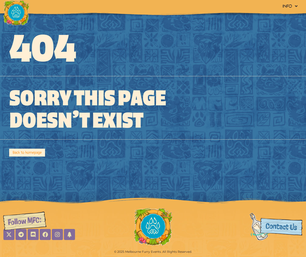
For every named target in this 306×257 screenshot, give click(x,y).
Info (290, 6)
